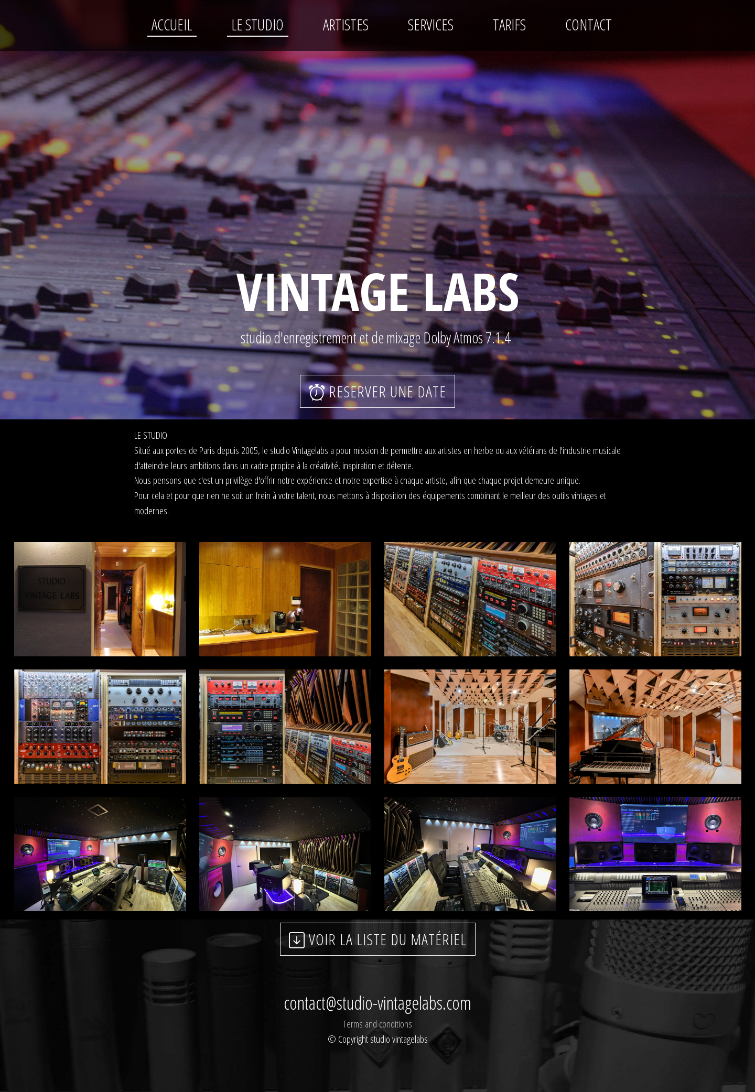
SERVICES (431, 24)
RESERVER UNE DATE (377, 391)
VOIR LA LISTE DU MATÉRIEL (378, 939)
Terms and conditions (377, 1024)
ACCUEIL (172, 24)
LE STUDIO (257, 24)
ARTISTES (346, 24)
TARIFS (509, 24)
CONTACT (588, 24)
